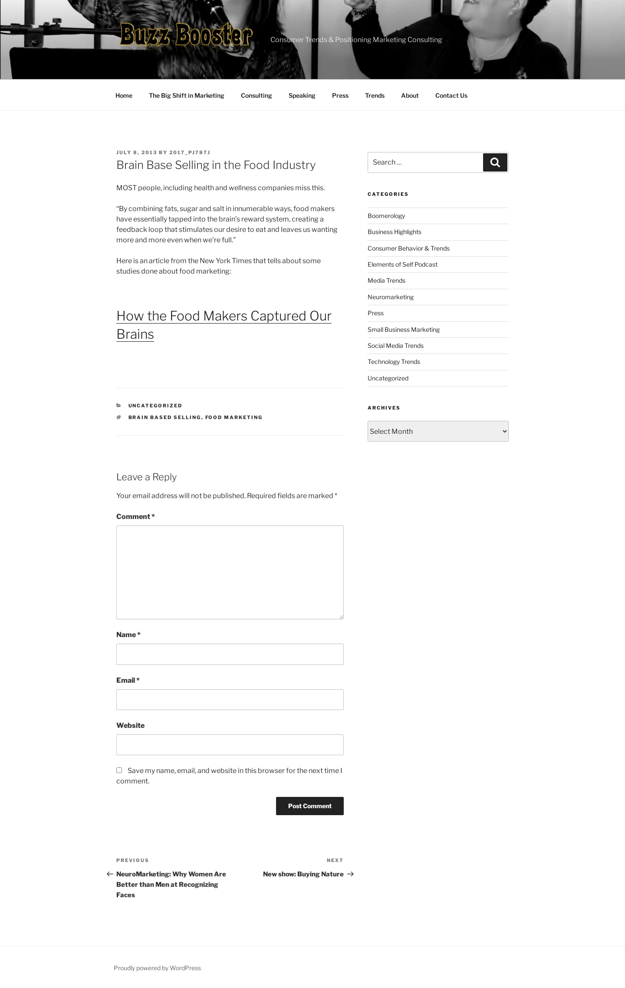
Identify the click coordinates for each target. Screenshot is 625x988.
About (410, 95)
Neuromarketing (391, 297)
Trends (375, 95)
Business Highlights (394, 231)
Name (128, 635)
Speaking (302, 95)
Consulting (256, 95)
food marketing (234, 417)
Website (130, 725)
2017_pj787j (190, 152)
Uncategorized (155, 406)
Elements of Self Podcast (403, 264)
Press (340, 95)
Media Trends (386, 280)
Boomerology (386, 215)
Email (128, 680)
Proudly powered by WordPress (157, 967)
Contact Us (451, 95)
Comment (135, 516)
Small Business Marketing (404, 329)
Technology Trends (394, 361)
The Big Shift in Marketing (186, 95)
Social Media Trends (396, 345)
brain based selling (164, 417)
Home (123, 95)
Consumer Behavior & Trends (409, 248)
